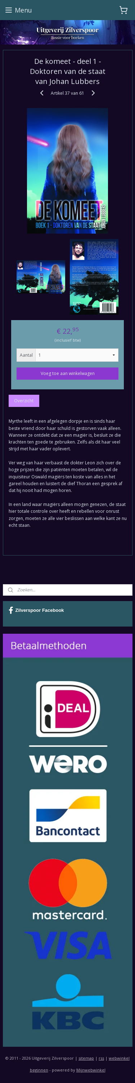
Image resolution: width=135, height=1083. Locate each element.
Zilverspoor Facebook (36, 610)
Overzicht (23, 401)
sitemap (86, 1058)
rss (101, 1058)
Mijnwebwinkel (90, 1070)
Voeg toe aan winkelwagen (68, 374)
